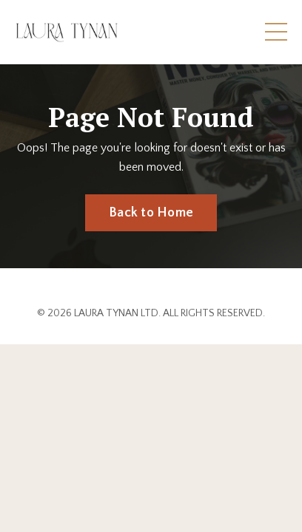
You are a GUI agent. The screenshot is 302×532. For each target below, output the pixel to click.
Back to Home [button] (151, 212)
